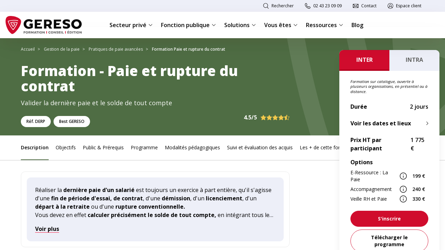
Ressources (324, 25)
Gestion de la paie (62, 49)
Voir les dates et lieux (380, 123)
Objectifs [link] (66, 147)
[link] (389, 219)
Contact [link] (369, 6)
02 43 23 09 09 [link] (327, 6)
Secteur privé (131, 25)
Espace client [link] (408, 6)
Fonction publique (188, 25)
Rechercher (283, 6)
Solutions (240, 25)
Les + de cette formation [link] (328, 147)
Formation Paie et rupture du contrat (188, 49)
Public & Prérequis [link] (103, 147)
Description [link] (35, 147)
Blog (357, 25)
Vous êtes (281, 25)
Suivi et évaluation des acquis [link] (260, 147)
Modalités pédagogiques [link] (192, 147)
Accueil (28, 49)
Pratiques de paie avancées (116, 49)
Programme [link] (144, 147)
